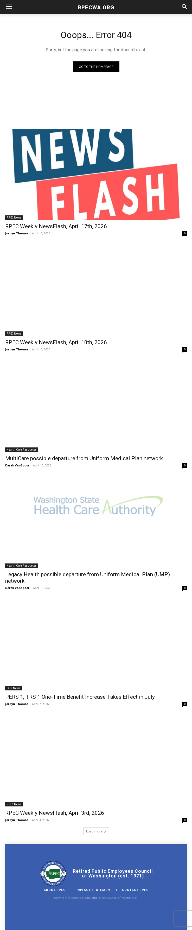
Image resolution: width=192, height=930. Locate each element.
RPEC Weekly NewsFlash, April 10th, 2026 (56, 342)
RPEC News (14, 217)
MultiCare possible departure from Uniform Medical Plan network (84, 458)
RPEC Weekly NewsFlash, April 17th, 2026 (56, 226)
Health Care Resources (22, 449)
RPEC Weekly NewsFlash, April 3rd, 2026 (54, 813)
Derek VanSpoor (17, 465)
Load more (96, 831)
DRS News (13, 688)
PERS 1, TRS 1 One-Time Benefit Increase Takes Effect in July (80, 697)
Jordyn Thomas (16, 233)
